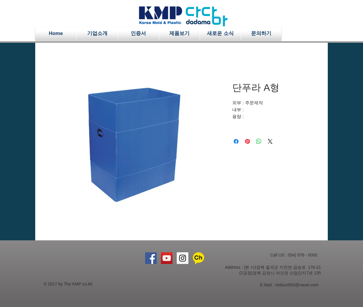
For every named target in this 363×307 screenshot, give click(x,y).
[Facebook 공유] (236, 141)
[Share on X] (270, 141)
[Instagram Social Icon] (182, 258)
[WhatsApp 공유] (258, 141)
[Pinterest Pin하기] (247, 141)
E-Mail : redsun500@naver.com (289, 284)
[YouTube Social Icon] (167, 258)
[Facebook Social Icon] (151, 258)
